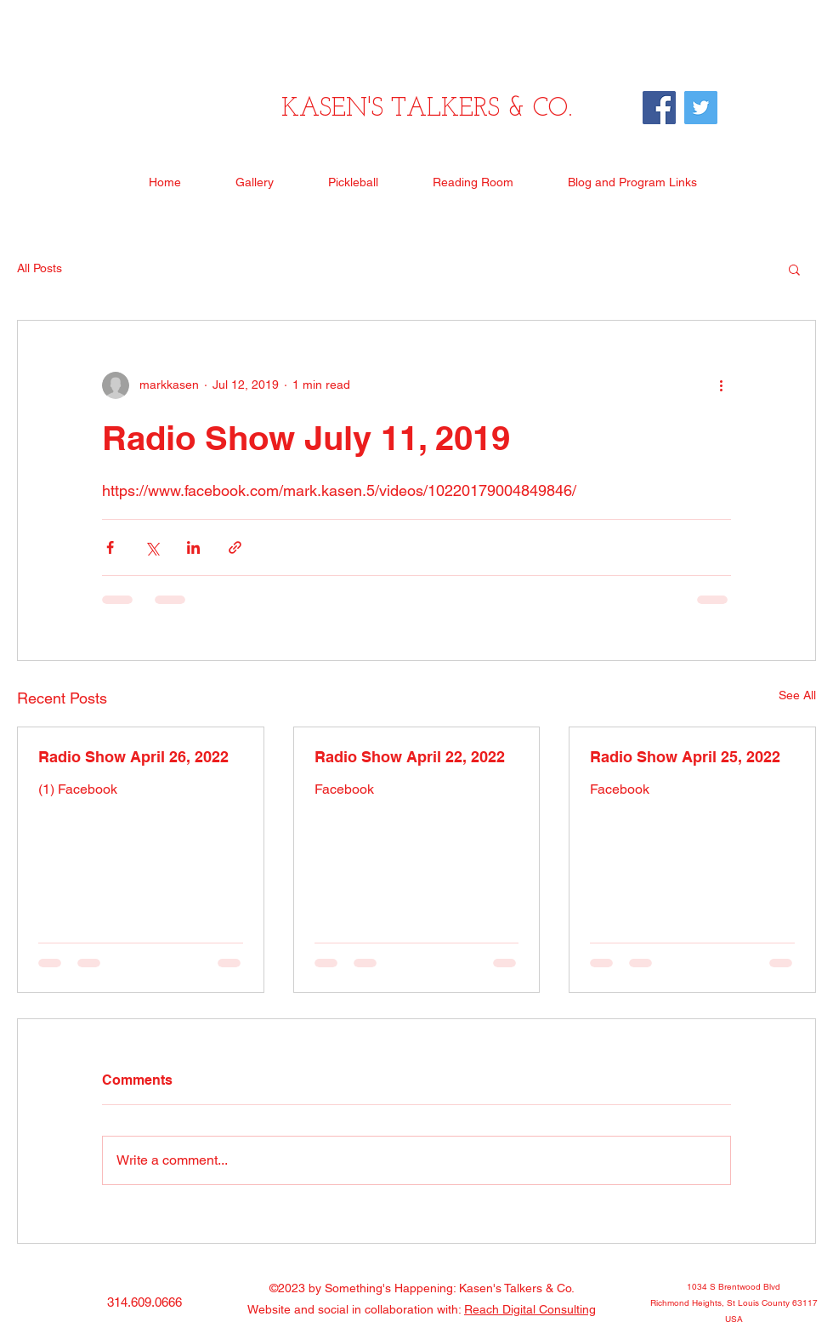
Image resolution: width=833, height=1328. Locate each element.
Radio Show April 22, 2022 (409, 757)
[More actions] (721, 385)
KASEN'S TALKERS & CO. (426, 109)
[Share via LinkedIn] (193, 547)
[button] (794, 269)
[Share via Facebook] (110, 547)
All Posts (39, 268)
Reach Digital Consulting (530, 1309)
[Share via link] (235, 547)
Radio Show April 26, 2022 (133, 757)
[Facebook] (659, 107)
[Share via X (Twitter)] (152, 547)
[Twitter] (700, 107)
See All (797, 695)
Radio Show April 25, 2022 (685, 757)
